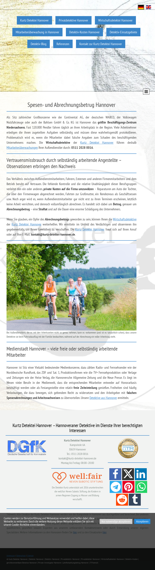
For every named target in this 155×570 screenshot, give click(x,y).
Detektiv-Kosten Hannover (84, 32)
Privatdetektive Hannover (73, 20)
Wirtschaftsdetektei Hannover (115, 20)
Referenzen (63, 44)
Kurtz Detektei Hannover (34, 20)
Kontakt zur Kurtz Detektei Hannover (100, 44)
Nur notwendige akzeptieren (115, 521)
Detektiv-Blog (38, 44)
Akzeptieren (142, 521)
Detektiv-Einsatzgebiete (123, 32)
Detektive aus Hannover (103, 398)
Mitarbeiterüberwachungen (22, 147)
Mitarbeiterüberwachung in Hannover (37, 32)
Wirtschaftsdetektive (124, 219)
